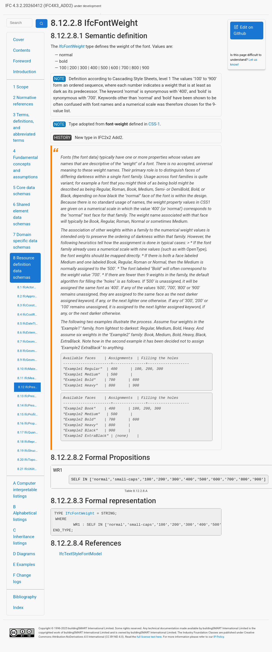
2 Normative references (24, 101)
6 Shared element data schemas (22, 214)
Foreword (22, 61)
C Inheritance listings (23, 537)
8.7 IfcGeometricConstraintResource (29, 341)
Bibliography (24, 596)
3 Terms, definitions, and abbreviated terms (24, 127)
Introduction (24, 71)
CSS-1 (154, 124)
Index (18, 607)
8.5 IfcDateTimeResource (29, 323)
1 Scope (21, 86)
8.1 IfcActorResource (29, 287)
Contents (21, 50)
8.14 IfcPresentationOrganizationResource (29, 405)
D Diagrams (24, 553)
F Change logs (22, 578)
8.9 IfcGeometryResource (29, 360)
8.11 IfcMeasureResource (29, 378)
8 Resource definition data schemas (24, 267)
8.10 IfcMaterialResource (29, 369)
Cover (18, 39)
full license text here (149, 636)
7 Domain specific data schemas (25, 241)
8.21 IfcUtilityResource (29, 469)
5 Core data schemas (24, 191)
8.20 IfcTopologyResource (29, 460)
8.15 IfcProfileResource (29, 414)
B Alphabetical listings (25, 513)
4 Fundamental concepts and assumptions (25, 164)
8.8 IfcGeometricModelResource (29, 351)
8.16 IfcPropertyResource (29, 423)
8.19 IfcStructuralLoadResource (29, 451)
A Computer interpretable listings (25, 490)
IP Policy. (219, 636)
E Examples (24, 564)
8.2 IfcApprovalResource (29, 296)
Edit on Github (243, 30)
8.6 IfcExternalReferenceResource (29, 332)
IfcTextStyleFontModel (80, 554)
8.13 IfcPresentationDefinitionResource (29, 396)
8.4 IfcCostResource (29, 314)
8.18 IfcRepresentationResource (29, 442)
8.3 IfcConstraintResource (29, 305)
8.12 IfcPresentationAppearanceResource (29, 387)
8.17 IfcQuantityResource (29, 432)
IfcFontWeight (71, 46)
